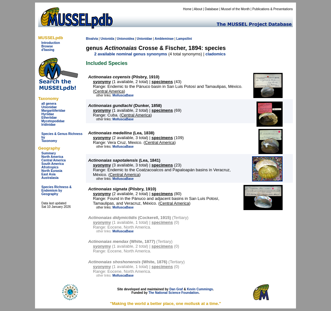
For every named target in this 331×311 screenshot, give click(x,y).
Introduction (50, 43)
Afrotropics (50, 167)
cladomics (215, 54)
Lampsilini (184, 38)
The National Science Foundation (173, 292)
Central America (53, 160)
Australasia (50, 178)
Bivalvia (92, 38)
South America (52, 164)
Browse (47, 46)
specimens (162, 81)
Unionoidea (125, 38)
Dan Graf (176, 289)
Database (212, 9)
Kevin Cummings (200, 289)
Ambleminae (164, 38)
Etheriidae (49, 117)
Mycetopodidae (53, 121)
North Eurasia (51, 171)
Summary (48, 153)
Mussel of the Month (235, 9)
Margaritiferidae (53, 110)
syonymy (102, 81)
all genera (48, 103)
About (198, 9)
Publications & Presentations (272, 9)
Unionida (107, 38)
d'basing (47, 50)
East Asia (48, 174)
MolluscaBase (123, 95)
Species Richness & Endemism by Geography (56, 190)
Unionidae (49, 107)
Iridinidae (48, 124)
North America (52, 157)
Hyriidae (47, 114)
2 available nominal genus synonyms (130, 54)
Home (187, 9)
